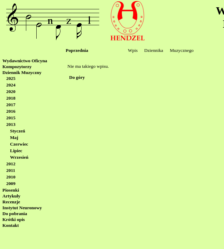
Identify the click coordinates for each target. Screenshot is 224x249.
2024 (11, 84)
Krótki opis (13, 219)
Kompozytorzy (16, 66)
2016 (11, 111)
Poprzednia (77, 50)
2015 (11, 117)
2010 (11, 176)
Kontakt (10, 225)
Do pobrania (14, 213)
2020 (11, 91)
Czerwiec (19, 144)
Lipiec (16, 150)
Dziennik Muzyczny (21, 72)
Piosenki (10, 190)
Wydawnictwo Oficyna (24, 60)
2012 (11, 163)
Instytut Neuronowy (22, 207)
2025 (11, 78)
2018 (11, 98)
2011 (10, 170)
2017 (11, 104)
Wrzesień (19, 157)
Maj (14, 137)
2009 (11, 183)
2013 (11, 124)
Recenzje (11, 201)
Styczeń (17, 130)
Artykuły (11, 196)
